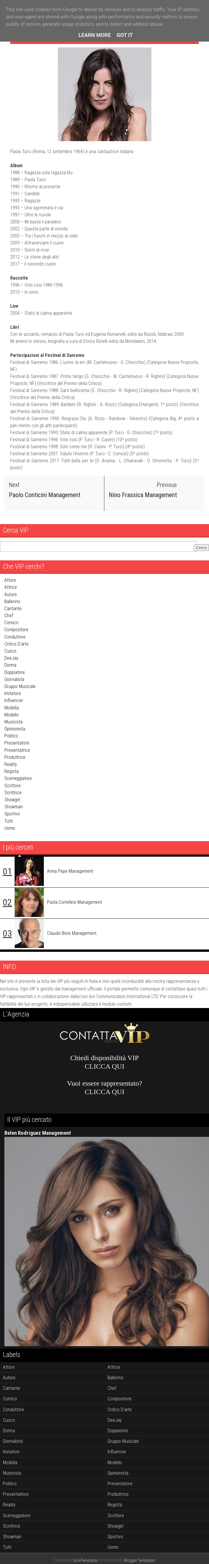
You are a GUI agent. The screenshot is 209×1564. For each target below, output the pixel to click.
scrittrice (13, 792)
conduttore (14, 637)
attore (10, 580)
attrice (10, 587)
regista (11, 771)
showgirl (12, 799)
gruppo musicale (20, 686)
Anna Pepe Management (70, 871)
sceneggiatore (18, 778)
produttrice (14, 757)
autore (10, 594)
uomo (9, 828)
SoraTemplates (85, 1560)
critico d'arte (16, 644)
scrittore (12, 785)
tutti (8, 821)
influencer (13, 700)
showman (13, 807)
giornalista (14, 679)
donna (10, 665)
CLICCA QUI (104, 1066)
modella (11, 707)
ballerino (12, 601)
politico (11, 736)
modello (11, 715)
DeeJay (11, 658)
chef (8, 615)
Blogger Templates (139, 1560)
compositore (16, 629)
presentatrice (17, 750)
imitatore (12, 693)
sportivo (12, 814)
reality (10, 764)
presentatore (16, 743)
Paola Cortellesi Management (74, 902)
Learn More (95, 35)
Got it (125, 35)
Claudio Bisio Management (71, 933)
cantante (13, 608)
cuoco (10, 651)
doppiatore (14, 672)
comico (11, 622)
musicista (13, 722)
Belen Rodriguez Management (37, 1133)
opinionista (14, 729)
